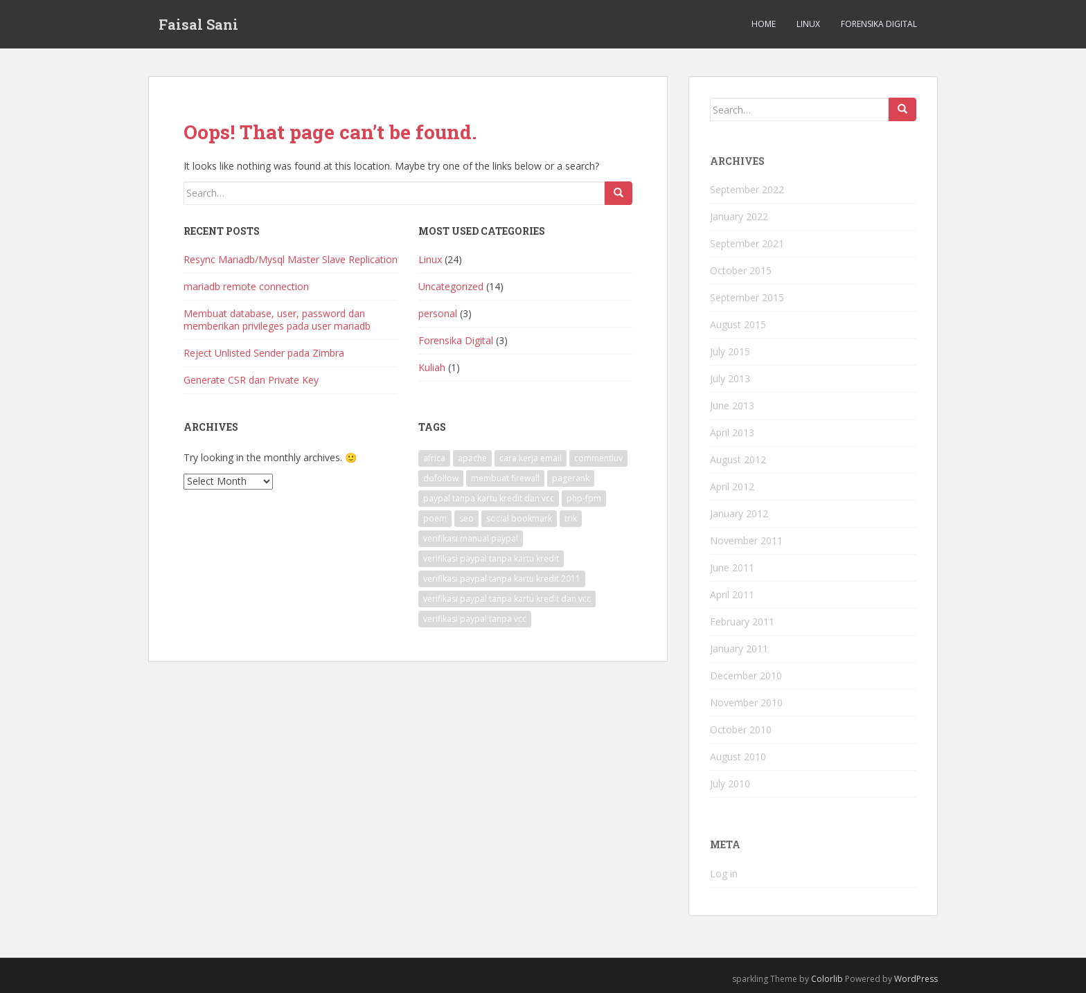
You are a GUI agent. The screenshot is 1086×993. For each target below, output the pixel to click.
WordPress (916, 979)
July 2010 (730, 783)
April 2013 (732, 432)
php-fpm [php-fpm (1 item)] (584, 498)
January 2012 (739, 513)
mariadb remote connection (246, 286)
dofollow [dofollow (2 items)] (441, 478)
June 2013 (732, 405)
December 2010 (746, 675)
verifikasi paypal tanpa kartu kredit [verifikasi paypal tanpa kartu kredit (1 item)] (491, 558)
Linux (808, 24)
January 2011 (739, 648)
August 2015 (738, 324)
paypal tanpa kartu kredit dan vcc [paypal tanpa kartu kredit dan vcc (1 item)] (488, 498)
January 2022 (739, 216)
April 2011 (732, 594)
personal (437, 313)
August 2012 (738, 459)
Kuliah (431, 367)
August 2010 (738, 756)
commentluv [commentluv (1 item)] (598, 458)
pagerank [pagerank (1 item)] (570, 478)
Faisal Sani (198, 24)
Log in (724, 873)
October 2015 (741, 270)
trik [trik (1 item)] (570, 518)
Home (763, 24)
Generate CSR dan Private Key (251, 379)
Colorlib (827, 979)
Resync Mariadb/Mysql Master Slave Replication (291, 259)
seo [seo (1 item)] (466, 518)
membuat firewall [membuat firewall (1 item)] (505, 478)
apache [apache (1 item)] (472, 458)
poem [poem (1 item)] (435, 518)
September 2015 (747, 297)
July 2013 (730, 378)
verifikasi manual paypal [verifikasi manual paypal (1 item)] (470, 538)
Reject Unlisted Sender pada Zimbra (264, 352)
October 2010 (741, 729)
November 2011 (746, 540)
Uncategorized (450, 286)
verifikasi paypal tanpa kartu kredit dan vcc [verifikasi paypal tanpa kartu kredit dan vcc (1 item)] (507, 599)
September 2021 (747, 243)
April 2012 (732, 486)
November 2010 (746, 702)
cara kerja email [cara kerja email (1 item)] (530, 458)
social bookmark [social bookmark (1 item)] (519, 518)
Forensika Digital (879, 24)
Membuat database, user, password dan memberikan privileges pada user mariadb (277, 319)
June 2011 (732, 567)
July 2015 (730, 351)
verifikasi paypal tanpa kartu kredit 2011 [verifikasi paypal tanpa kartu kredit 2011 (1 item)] (501, 578)
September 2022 (747, 189)
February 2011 (742, 621)
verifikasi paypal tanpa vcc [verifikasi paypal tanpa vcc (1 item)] (474, 619)
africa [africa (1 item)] (434, 458)
